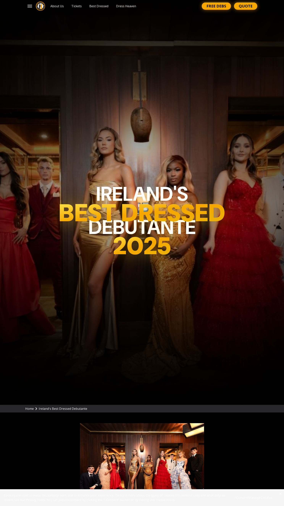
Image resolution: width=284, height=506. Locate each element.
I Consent (241, 498)
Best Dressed (98, 6)
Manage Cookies (260, 498)
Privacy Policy (35, 500)
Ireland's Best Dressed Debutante (63, 409)
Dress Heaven (126, 6)
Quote (246, 6)
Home (31, 409)
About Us (57, 6)
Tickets (76, 6)
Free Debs (216, 6)
